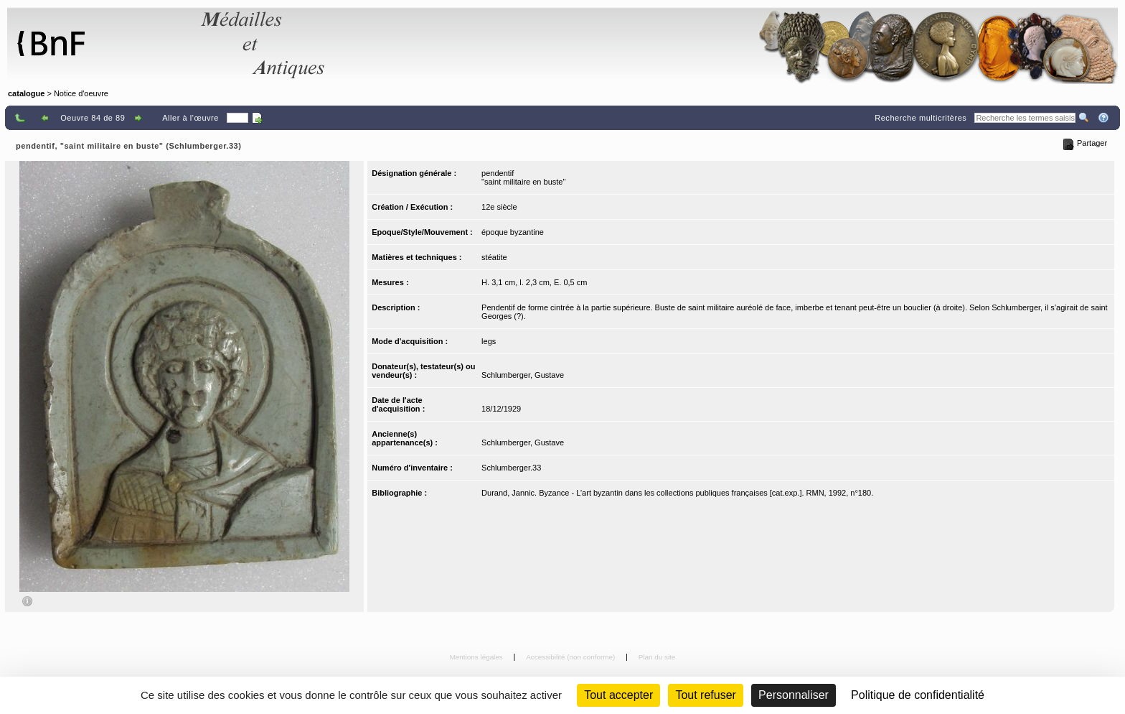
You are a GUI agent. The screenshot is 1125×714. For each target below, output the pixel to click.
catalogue (26, 93)
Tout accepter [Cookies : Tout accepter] (618, 695)
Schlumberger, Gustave (522, 375)
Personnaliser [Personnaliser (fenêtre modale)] (793, 695)
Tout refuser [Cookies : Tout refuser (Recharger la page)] (705, 695)
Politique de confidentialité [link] (917, 695)
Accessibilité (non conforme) (571, 657)
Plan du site (657, 657)
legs (488, 341)
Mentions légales (477, 657)
